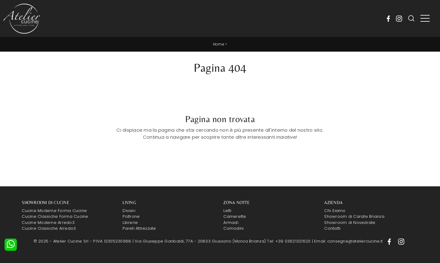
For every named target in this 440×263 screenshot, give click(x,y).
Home (218, 44)
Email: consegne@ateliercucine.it (349, 241)
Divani (129, 211)
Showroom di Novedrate (349, 222)
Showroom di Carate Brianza (354, 216)
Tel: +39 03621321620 (289, 241)
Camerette (234, 216)
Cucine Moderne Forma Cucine (54, 211)
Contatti (332, 228)
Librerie (130, 222)
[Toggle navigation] (425, 18)
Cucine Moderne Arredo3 (48, 222)
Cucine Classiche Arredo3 (49, 228)
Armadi (230, 222)
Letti (227, 211)
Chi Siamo (334, 211)
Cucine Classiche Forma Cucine (55, 216)
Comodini (233, 228)
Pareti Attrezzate (139, 228)
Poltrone (131, 216)
